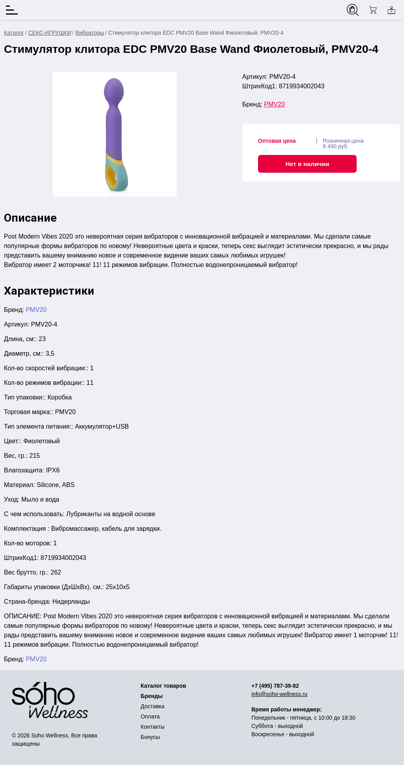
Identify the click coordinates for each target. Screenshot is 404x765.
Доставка (153, 706)
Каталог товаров (163, 686)
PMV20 (274, 104)
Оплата (150, 716)
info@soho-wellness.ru (279, 694)
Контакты (153, 727)
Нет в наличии (307, 163)
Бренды (152, 696)
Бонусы (150, 737)
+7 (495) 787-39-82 (275, 686)
